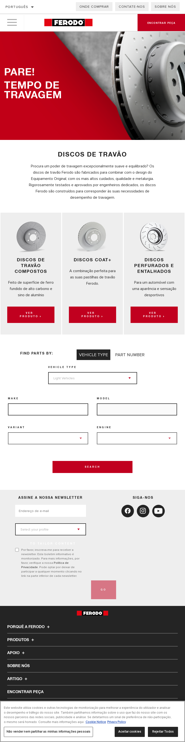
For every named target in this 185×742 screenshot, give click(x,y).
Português (17, 7)
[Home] (68, 22)
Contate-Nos (132, 7)
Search (92, 467)
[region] (92, 721)
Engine (104, 427)
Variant (16, 427)
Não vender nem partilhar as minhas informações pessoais (48, 732)
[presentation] (51, 589)
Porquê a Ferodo (29, 627)
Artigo (18, 679)
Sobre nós (165, 7)
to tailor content (53, 543)
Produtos (21, 640)
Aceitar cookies (129, 732)
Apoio (16, 653)
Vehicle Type (62, 367)
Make (13, 398)
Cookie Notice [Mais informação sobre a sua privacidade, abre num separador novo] (96, 722)
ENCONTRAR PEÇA (25, 692)
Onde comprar (94, 7)
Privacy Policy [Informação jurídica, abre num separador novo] (116, 722)
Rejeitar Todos (163, 732)
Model (103, 398)
